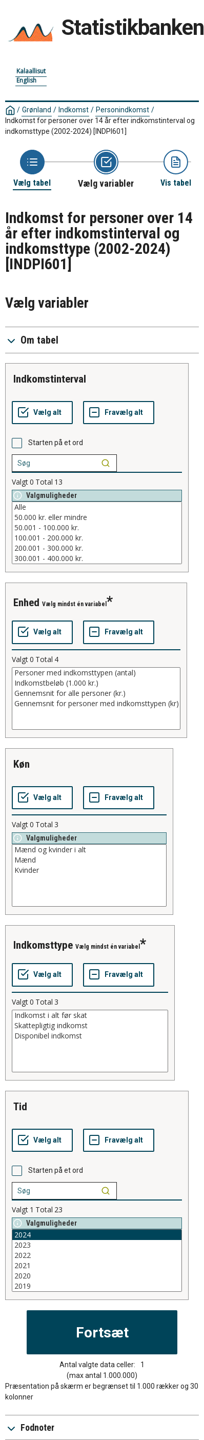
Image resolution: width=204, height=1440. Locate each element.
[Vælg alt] (42, 413)
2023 (96, 1245)
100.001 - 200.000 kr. (96, 538)
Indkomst (73, 110)
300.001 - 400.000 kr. (96, 558)
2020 (96, 1276)
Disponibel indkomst (90, 1036)
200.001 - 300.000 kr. (96, 548)
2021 (96, 1266)
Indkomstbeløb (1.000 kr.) (96, 683)
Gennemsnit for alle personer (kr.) (96, 693)
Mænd (89, 860)
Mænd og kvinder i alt (89, 850)
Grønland (36, 110)
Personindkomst (122, 110)
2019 (96, 1286)
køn (21, 764)
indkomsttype (43, 945)
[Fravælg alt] (118, 413)
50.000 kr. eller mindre (96, 517)
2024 (96, 1235)
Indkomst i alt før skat (90, 1015)
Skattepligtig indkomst (90, 1026)
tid (20, 1107)
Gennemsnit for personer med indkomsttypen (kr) (96, 703)
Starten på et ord (55, 442)
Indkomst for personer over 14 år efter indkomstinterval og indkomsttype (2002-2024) (100, 125)
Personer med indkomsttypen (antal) (96, 673)
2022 (96, 1255)
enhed (26, 602)
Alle (96, 507)
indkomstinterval (49, 379)
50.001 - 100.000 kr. (96, 528)
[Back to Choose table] (32, 169)
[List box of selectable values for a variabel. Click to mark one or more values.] (97, 533)
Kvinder (89, 870)
